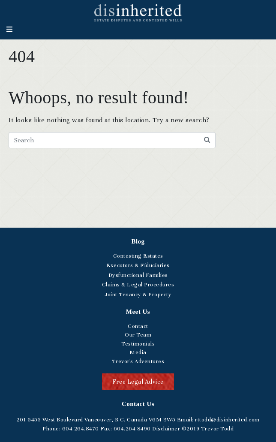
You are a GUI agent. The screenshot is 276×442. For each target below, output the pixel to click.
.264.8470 (80, 428)
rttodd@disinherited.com (227, 419)
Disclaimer (166, 428)
